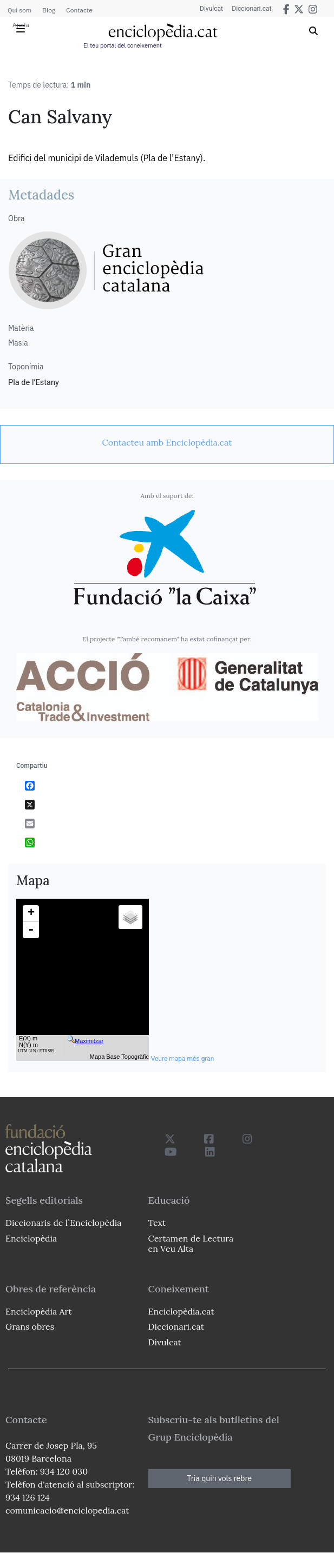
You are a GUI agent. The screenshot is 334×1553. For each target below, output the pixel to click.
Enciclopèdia (31, 1238)
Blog (48, 10)
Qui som (19, 10)
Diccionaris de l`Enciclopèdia (63, 1222)
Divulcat (207, 8)
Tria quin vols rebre (219, 1478)
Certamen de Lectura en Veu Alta (191, 1243)
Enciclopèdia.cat (181, 1311)
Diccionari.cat (250, 8)
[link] (167, 442)
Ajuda (20, 25)
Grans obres (29, 1326)
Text (157, 1222)
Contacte (79, 10)
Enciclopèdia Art (38, 1311)
